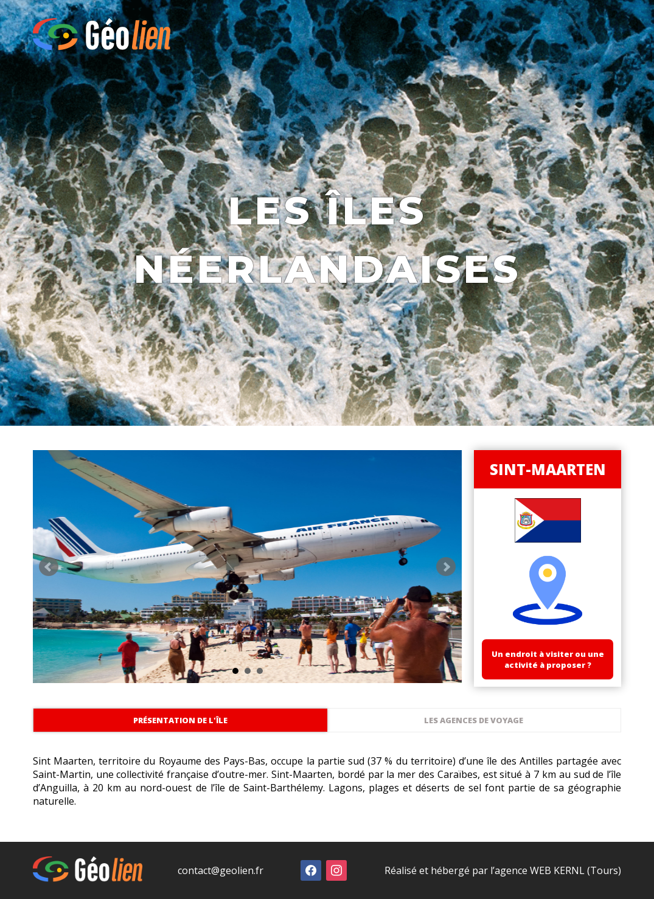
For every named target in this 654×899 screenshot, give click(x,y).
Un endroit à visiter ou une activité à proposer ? (548, 659)
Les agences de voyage (473, 720)
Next (446, 567)
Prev (48, 567)
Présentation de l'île (180, 720)
